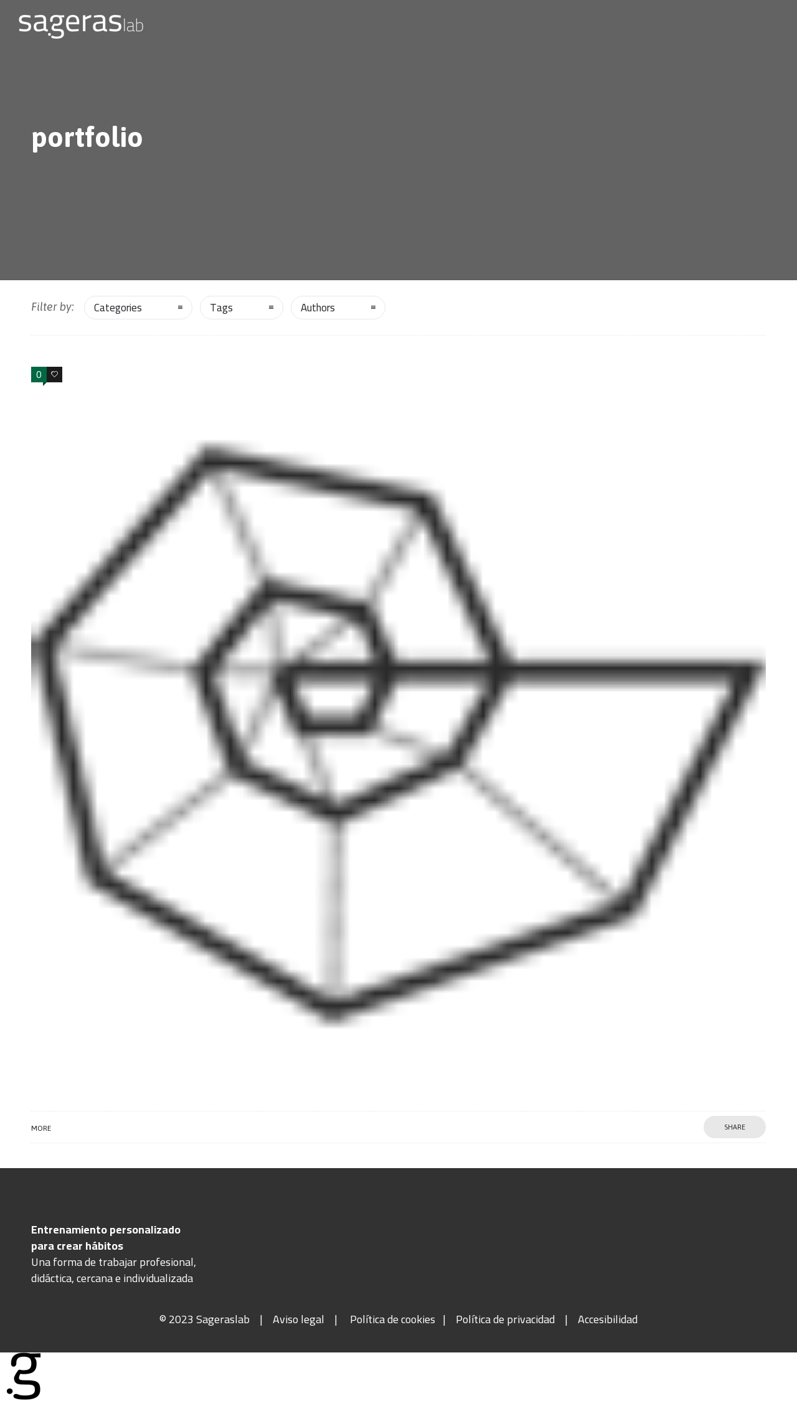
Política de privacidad (505, 1319)
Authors (318, 308)
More (41, 1128)
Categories (118, 308)
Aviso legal (298, 1319)
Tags (221, 308)
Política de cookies (392, 1319)
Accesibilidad (608, 1319)
